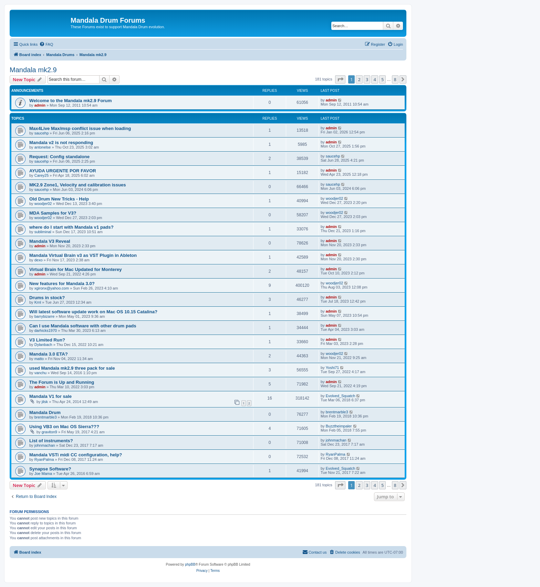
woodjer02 (43, 204)
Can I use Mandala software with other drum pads (82, 325)
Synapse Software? (50, 468)
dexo (38, 260)
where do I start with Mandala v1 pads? (71, 227)
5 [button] (382, 79)
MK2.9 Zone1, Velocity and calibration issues (77, 184)
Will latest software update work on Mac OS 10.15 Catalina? (93, 311)
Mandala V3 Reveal (49, 241)
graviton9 (49, 432)
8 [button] (395, 79)
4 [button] (374, 79)
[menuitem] (46, 44)
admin (39, 105)
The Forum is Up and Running (61, 382)
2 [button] (359, 79)
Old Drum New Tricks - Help (59, 199)
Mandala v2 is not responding (61, 142)
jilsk (45, 402)
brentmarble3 (45, 417)
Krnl (37, 302)
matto (39, 359)
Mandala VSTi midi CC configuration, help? (75, 454)
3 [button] (367, 79)
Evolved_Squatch (340, 396)
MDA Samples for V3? (52, 213)
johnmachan (44, 445)
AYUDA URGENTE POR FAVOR (62, 170)
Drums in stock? (47, 297)
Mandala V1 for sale (50, 396)
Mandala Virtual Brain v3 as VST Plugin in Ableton (83, 255)
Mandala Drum (45, 412)
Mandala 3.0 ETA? (48, 354)
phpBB (190, 564)
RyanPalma (44, 459)
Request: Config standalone (59, 156)
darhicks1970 (45, 330)
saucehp (41, 133)
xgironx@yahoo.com (51, 288)
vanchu (40, 373)
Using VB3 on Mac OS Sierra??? (64, 426)
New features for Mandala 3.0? (62, 283)
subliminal (42, 232)
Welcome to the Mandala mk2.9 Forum (70, 100)
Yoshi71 (332, 368)
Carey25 (41, 175)
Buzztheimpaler (339, 426)
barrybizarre (44, 316)
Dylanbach (43, 345)
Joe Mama (43, 473)
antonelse (42, 147)
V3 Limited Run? (47, 340)
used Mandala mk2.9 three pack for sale (72, 368)
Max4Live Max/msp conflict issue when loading (80, 128)
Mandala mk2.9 (33, 70)
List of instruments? (51, 440)
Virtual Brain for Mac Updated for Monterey (75, 269)
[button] (340, 79)
